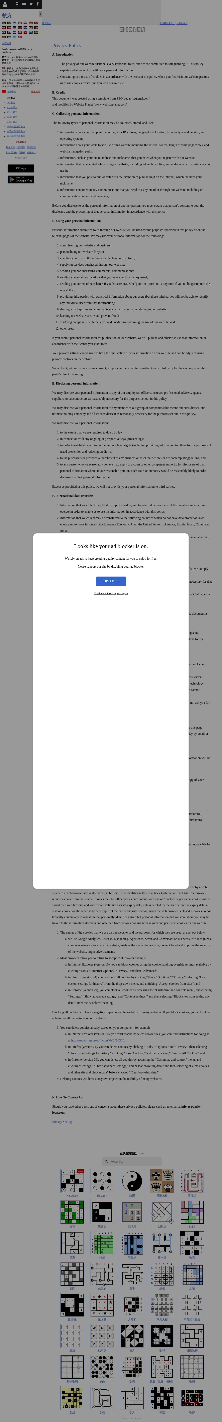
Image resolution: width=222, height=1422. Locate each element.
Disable (111, 581)
